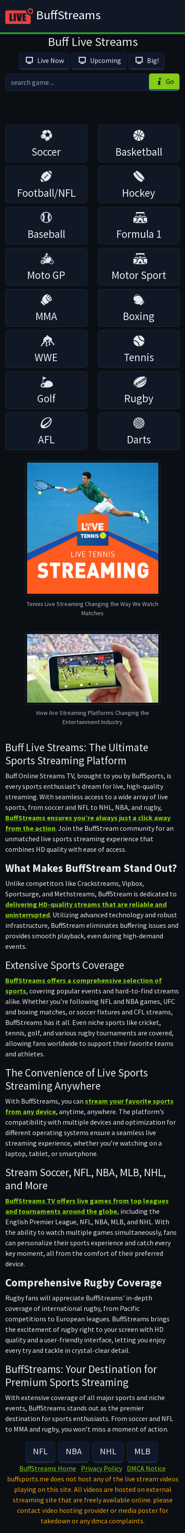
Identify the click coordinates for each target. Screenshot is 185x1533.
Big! (146, 60)
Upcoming (99, 60)
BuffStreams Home (47, 1468)
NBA (74, 1451)
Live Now (44, 60)
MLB (142, 1451)
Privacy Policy (101, 1468)
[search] (77, 82)
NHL (108, 1451)
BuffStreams (53, 16)
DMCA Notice (146, 1468)
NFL (40, 1451)
